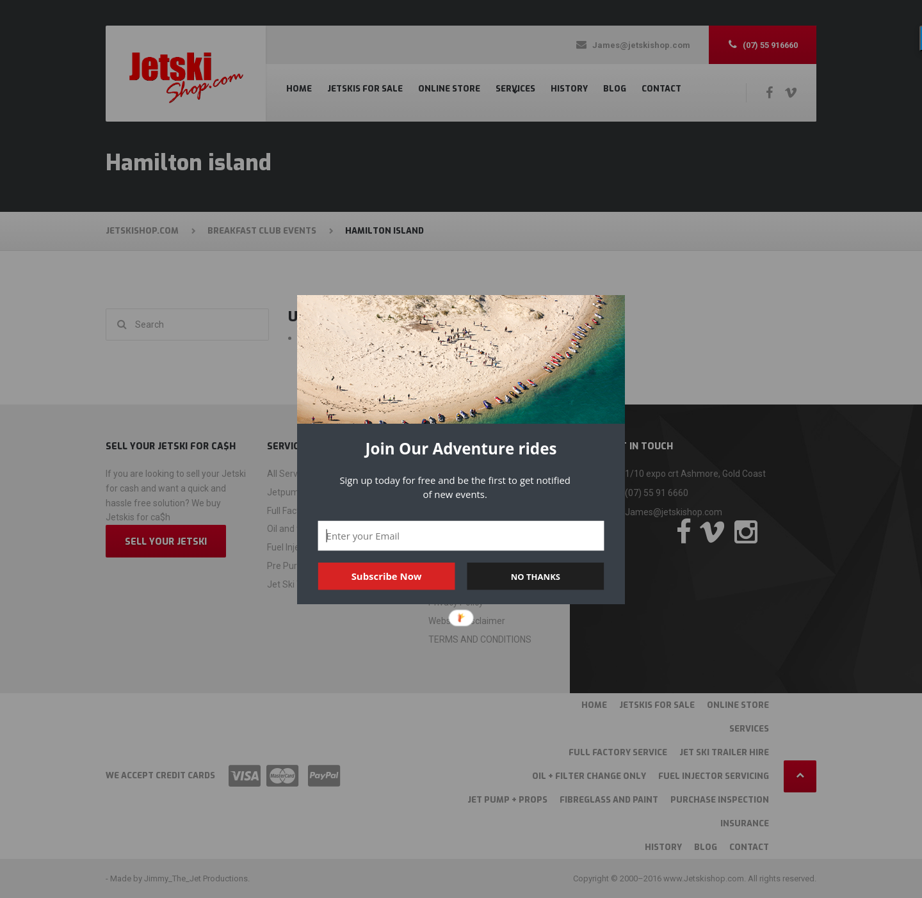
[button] (461, 448)
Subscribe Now (387, 576)
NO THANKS (535, 576)
